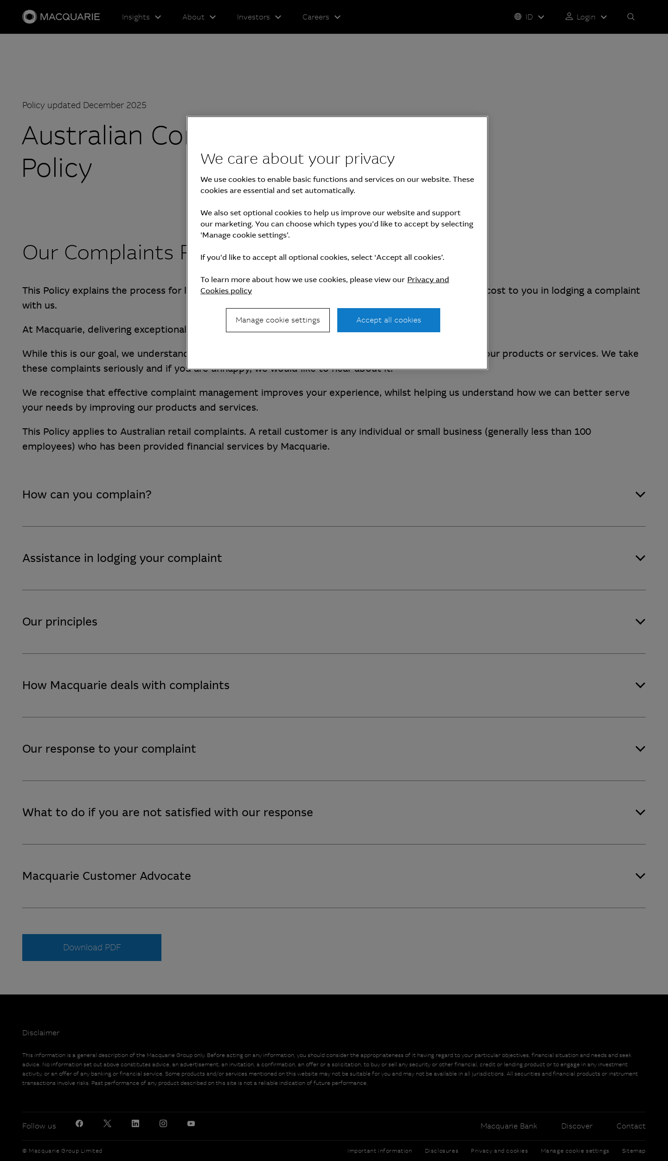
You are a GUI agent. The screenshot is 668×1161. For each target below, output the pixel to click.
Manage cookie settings (278, 320)
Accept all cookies (388, 320)
